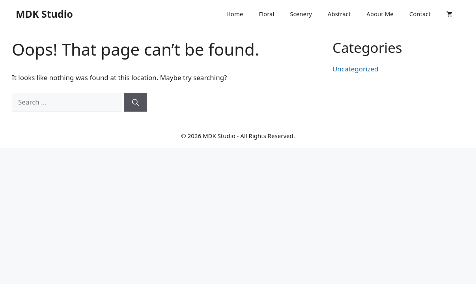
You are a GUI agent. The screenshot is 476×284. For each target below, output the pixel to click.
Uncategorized (355, 68)
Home (234, 14)
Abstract (339, 14)
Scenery (301, 14)
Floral (266, 14)
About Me (380, 14)
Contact (420, 14)
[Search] (135, 102)
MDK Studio (44, 14)
